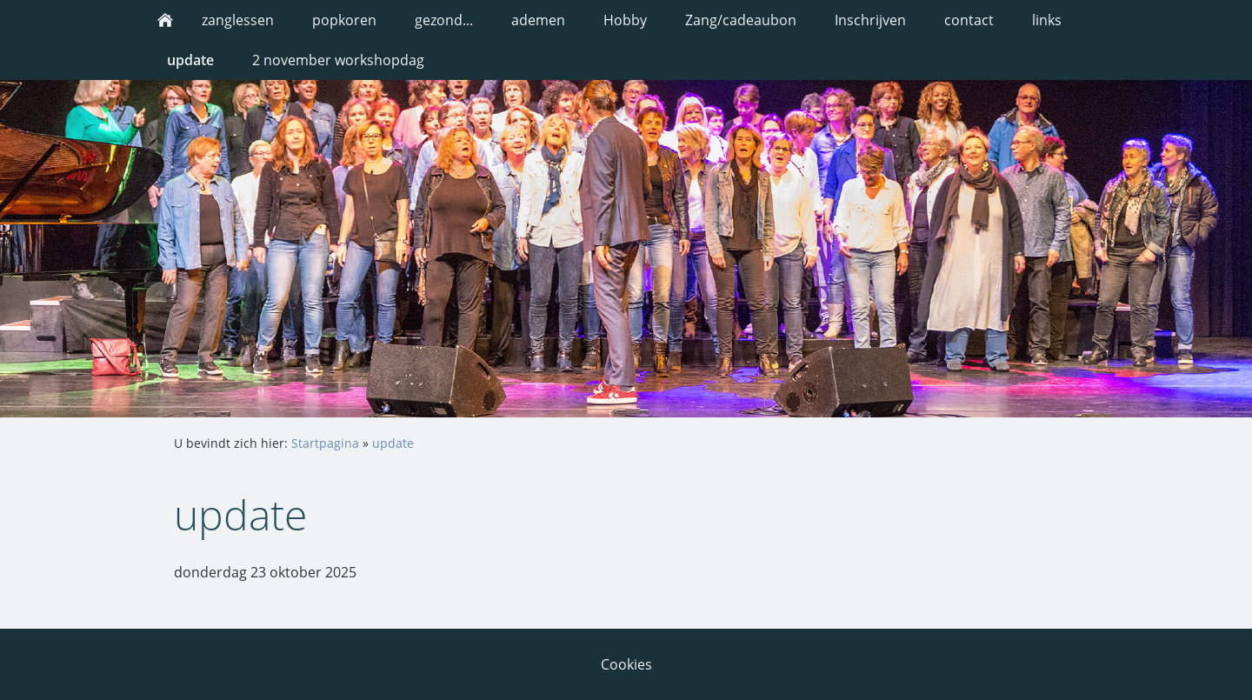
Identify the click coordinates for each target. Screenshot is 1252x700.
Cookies (626, 664)
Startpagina (325, 443)
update (393, 443)
